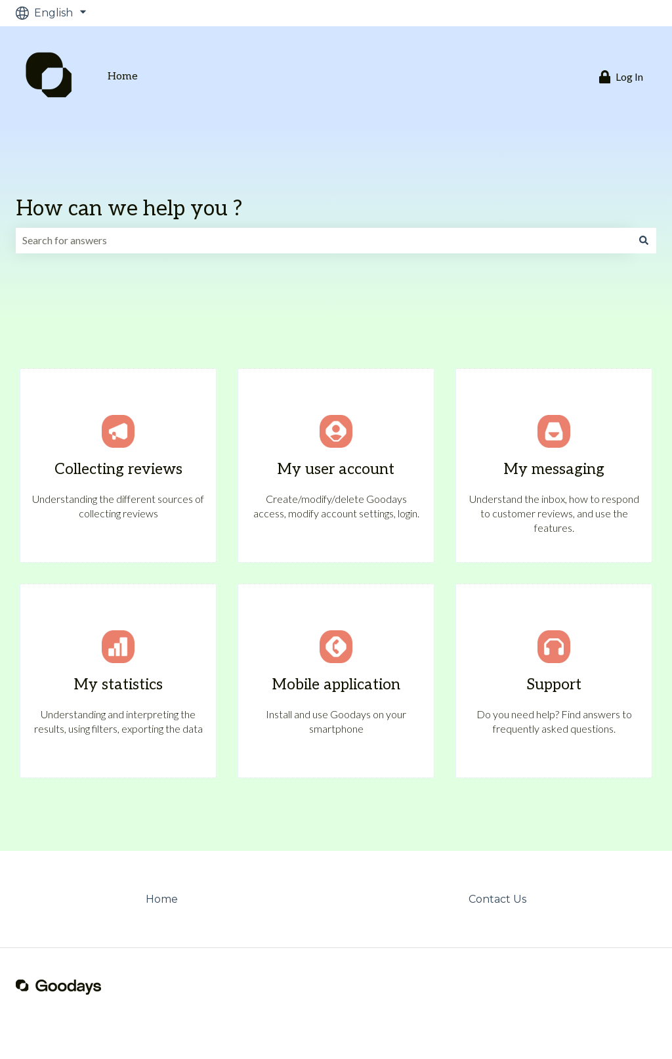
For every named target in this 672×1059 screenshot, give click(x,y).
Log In (621, 76)
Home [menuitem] (162, 899)
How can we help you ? (129, 208)
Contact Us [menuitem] (497, 899)
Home (123, 76)
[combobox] (323, 240)
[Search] (643, 240)
